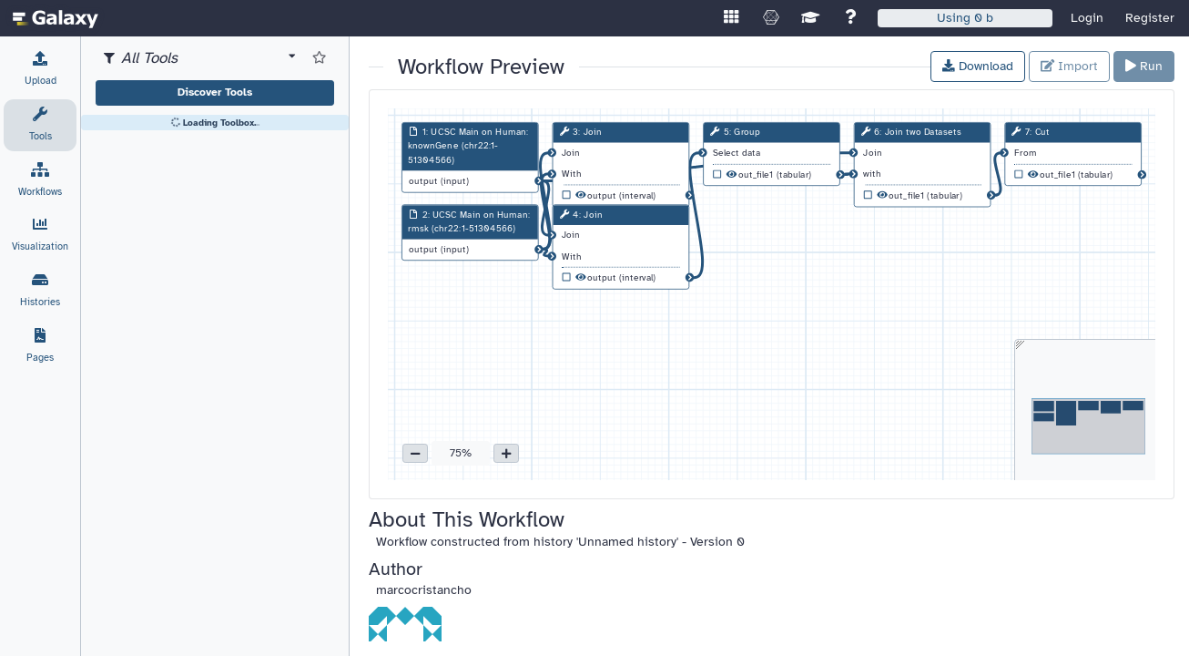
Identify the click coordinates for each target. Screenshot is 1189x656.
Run (1144, 66)
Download (977, 66)
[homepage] (55, 18)
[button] (415, 454)
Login (1087, 18)
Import (1069, 66)
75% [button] (461, 452)
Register (1149, 18)
